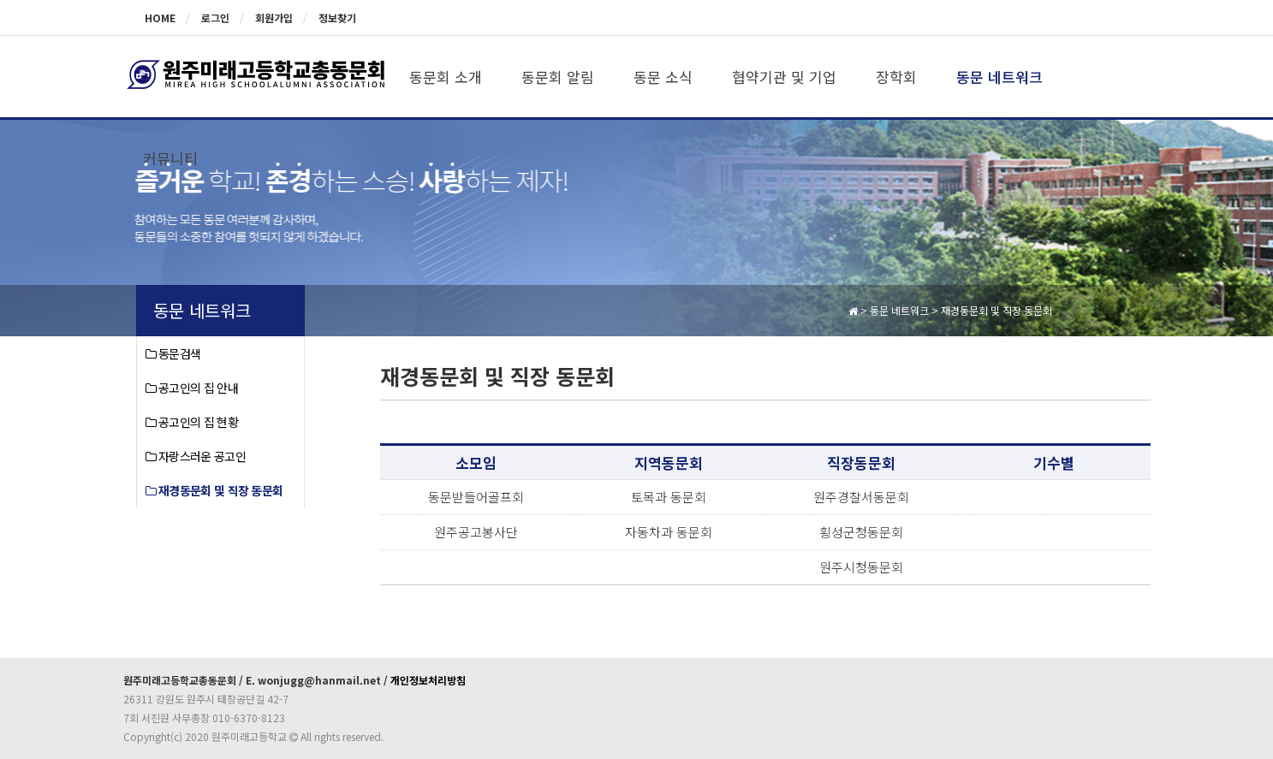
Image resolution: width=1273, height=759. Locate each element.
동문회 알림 (557, 76)
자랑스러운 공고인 (196, 456)
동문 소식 (663, 76)
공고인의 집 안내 (192, 387)
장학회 (896, 76)
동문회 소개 (445, 76)
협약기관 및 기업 (784, 76)
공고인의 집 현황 (192, 421)
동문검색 (173, 353)
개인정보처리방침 (428, 680)
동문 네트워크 (999, 76)
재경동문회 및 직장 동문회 (214, 490)
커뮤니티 (170, 158)
